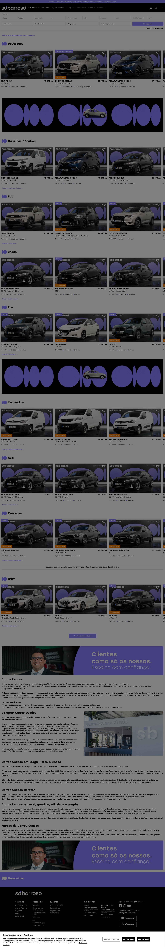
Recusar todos (128, 939)
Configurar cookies (111, 939)
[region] (82, 939)
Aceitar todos (143, 939)
